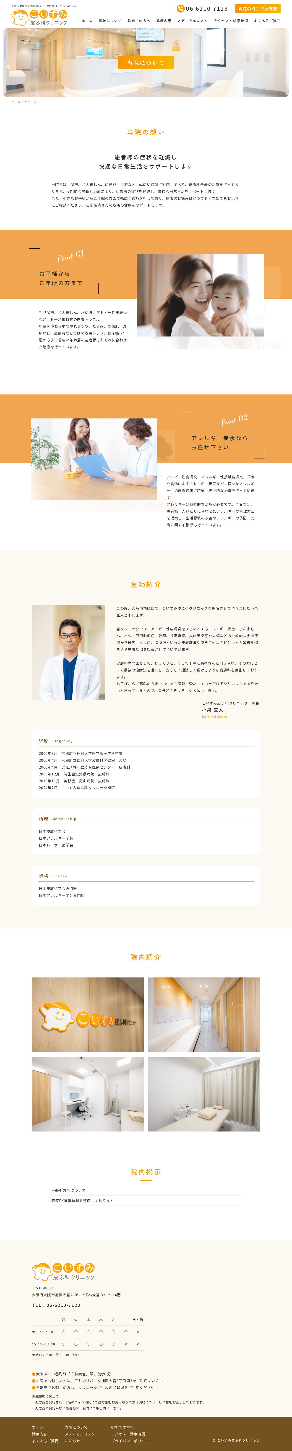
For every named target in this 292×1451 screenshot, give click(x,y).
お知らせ (72, 1440)
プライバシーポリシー (130, 1440)
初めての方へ (139, 20)
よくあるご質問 (267, 20)
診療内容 (164, 20)
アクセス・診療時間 (231, 20)
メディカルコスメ (192, 20)
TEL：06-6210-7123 (56, 1305)
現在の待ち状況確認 (257, 8)
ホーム (87, 20)
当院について (110, 20)
